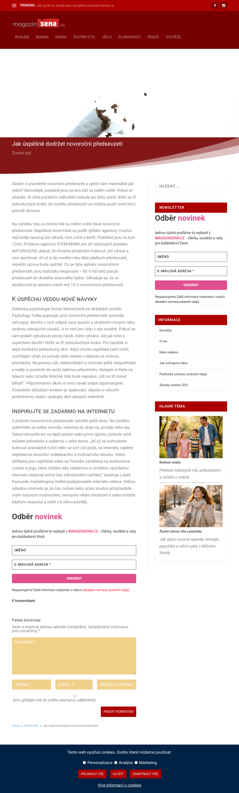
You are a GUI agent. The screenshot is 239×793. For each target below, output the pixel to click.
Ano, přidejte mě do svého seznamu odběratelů (74, 697)
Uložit (118, 774)
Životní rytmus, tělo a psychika (180, 530)
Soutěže (173, 36)
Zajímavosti (129, 36)
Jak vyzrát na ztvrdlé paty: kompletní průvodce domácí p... (76, 5)
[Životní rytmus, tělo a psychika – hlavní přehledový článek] (191, 525)
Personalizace (97, 762)
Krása (60, 36)
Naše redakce (168, 351)
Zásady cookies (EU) (173, 384)
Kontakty (165, 329)
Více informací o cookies (119, 785)
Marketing (146, 762)
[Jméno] (74, 549)
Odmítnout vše (145, 774)
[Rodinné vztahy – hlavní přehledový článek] (191, 456)
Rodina (42, 36)
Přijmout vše (92, 774)
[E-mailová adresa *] (74, 564)
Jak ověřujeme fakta (173, 362)
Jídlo (107, 36)
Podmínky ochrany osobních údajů (183, 373)
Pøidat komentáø (119, 711)
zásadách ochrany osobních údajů (105, 589)
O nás (163, 340)
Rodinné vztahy (170, 461)
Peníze (153, 36)
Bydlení (22, 36)
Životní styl (84, 36)
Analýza (123, 762)
